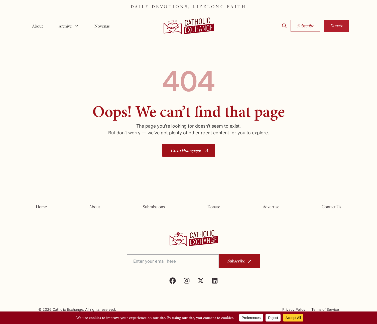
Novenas (102, 26)
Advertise (271, 206)
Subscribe (305, 26)
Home (41, 206)
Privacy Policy (293, 309)
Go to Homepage (186, 150)
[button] (284, 26)
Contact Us (331, 206)
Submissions (154, 206)
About (37, 26)
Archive (71, 26)
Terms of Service (325, 309)
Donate (336, 25)
